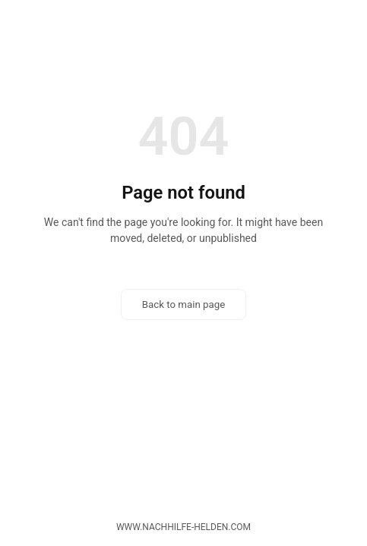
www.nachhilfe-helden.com (183, 527)
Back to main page (184, 304)
